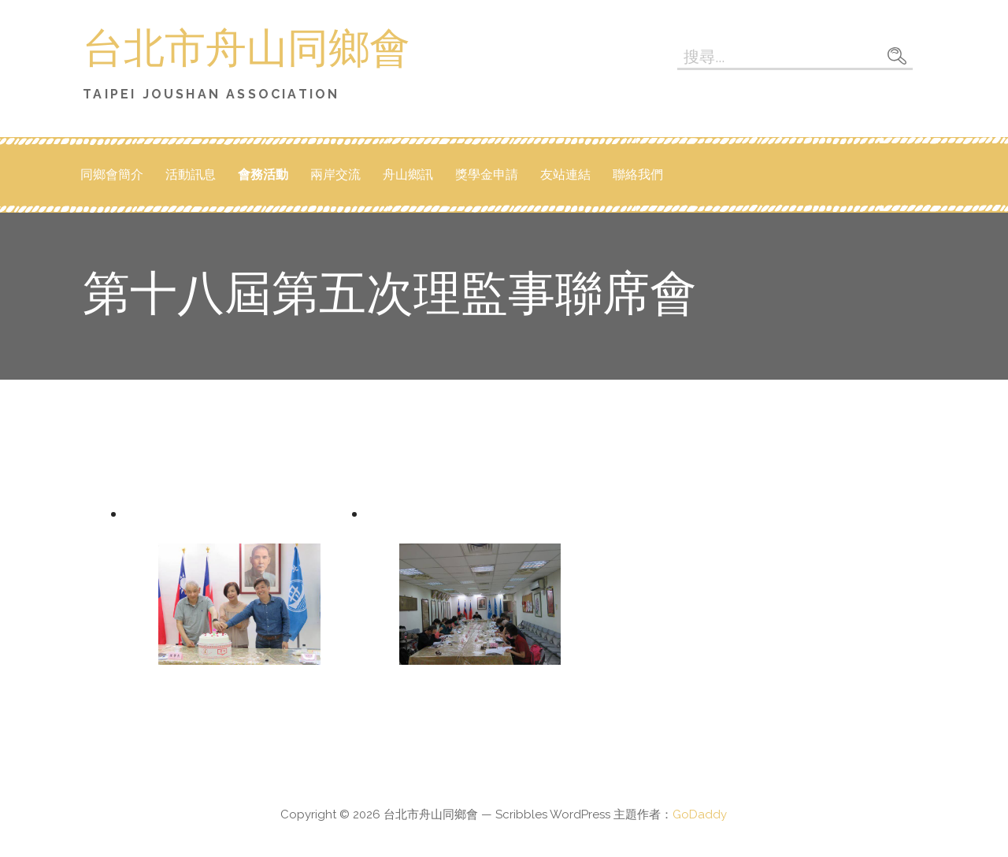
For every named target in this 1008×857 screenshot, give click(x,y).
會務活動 (263, 174)
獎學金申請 (486, 174)
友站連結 (565, 174)
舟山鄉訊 (408, 174)
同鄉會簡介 (111, 174)
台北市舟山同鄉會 (246, 50)
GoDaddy (700, 814)
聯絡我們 (638, 174)
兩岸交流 (335, 174)
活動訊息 (190, 174)
